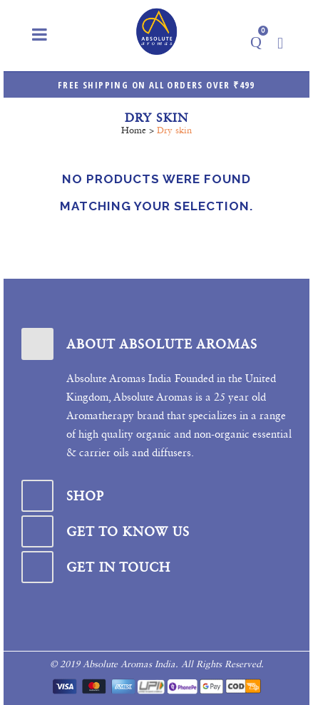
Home (133, 130)
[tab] (156, 344)
